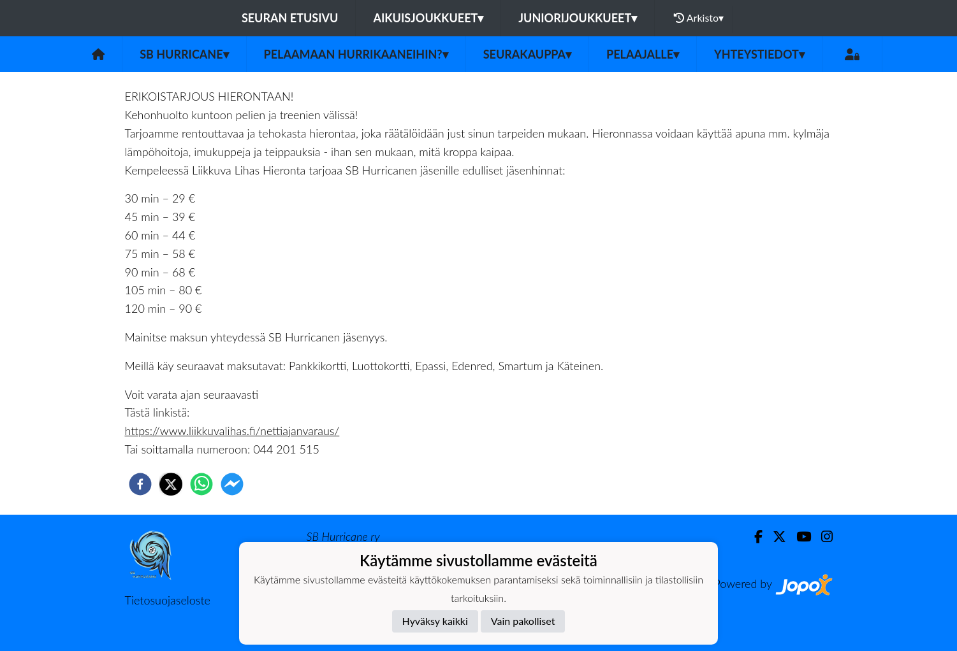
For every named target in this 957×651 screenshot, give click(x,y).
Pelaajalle (642, 54)
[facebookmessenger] (232, 484)
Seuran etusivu (290, 18)
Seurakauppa (527, 54)
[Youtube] (798, 536)
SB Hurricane (184, 54)
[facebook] (140, 484)
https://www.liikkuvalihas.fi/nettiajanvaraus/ (232, 431)
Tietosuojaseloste (167, 600)
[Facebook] (753, 536)
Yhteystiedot (759, 54)
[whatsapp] (201, 484)
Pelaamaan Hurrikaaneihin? (356, 54)
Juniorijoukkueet (577, 18)
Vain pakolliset (523, 621)
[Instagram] (822, 536)
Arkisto (699, 17)
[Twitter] (774, 536)
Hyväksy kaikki (435, 621)
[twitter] (170, 484)
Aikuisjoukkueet (428, 18)
